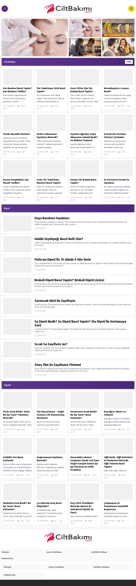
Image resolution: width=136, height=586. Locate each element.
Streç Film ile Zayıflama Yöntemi (58, 365)
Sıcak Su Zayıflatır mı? (51, 344)
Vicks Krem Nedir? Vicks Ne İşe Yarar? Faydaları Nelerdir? (16, 414)
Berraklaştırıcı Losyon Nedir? (116, 90)
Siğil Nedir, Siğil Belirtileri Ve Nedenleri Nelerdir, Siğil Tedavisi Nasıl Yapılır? (118, 462)
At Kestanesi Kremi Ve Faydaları (116, 181)
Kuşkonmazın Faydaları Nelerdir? (50, 459)
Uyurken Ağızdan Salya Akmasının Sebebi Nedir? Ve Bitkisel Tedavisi (84, 137)
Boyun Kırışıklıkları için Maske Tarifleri (16, 181)
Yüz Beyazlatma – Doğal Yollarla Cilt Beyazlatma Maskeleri (50, 414)
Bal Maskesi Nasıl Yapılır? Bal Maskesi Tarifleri (17, 90)
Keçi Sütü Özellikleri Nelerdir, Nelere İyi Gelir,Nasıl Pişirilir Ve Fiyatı (82, 508)
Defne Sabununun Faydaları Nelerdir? (47, 136)
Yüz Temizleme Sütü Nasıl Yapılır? (51, 90)
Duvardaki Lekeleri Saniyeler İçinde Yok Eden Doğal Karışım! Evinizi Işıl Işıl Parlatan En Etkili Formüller (84, 463)
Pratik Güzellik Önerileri (16, 134)
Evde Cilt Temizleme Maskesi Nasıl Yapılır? (49, 181)
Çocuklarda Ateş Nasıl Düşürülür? (49, 505)
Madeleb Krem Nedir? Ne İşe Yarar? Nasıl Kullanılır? (17, 506)
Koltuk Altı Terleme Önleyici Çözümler (115, 136)
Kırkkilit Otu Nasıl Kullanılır (13, 459)
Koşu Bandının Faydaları (52, 218)
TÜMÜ (129, 62)
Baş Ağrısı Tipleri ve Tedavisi (115, 413)
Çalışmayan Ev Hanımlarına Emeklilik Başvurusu (116, 506)
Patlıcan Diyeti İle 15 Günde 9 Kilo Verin (63, 259)
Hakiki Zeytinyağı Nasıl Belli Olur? (59, 239)
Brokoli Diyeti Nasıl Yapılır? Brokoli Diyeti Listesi (69, 280)
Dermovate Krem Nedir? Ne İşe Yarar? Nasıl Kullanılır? (83, 414)
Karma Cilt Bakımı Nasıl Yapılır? (83, 181)
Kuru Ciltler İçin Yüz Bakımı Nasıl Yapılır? (81, 90)
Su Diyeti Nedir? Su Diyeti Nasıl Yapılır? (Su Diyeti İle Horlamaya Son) (80, 323)
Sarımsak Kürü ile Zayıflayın (55, 301)
